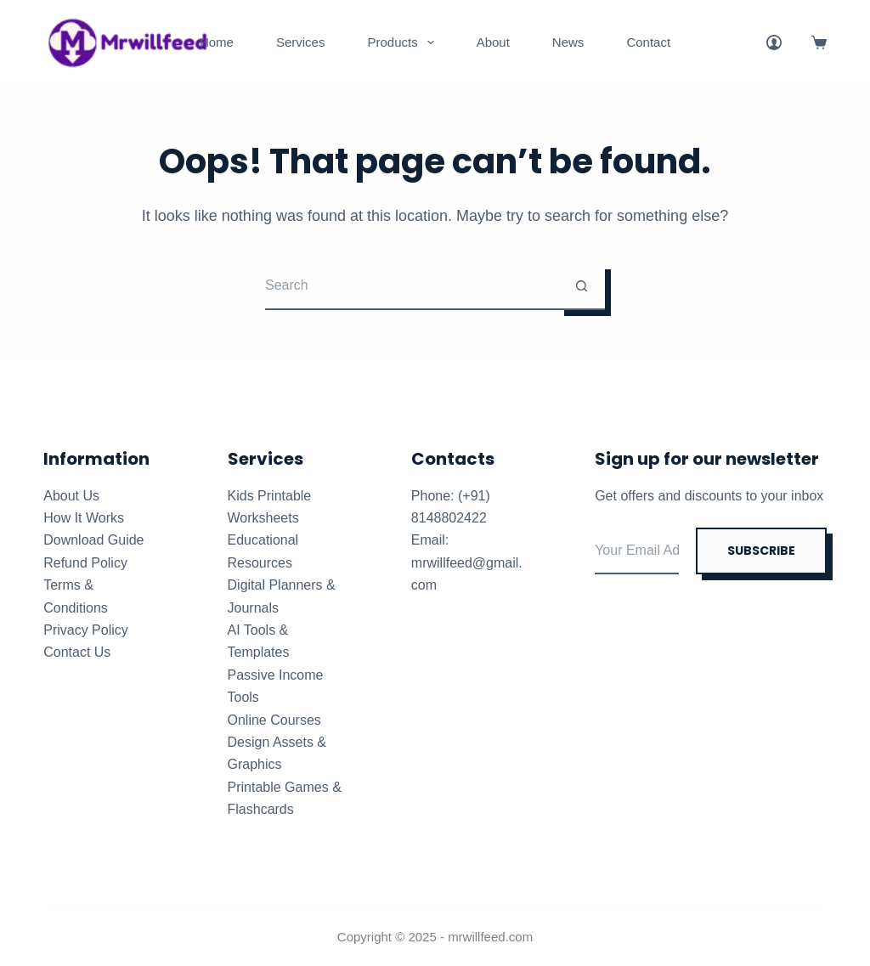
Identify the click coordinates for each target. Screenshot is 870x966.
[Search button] (581, 286)
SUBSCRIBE (761, 550)
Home (217, 42)
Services (300, 42)
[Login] (774, 42)
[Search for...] (411, 286)
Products (403, 42)
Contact (648, 42)
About (493, 42)
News (568, 42)
